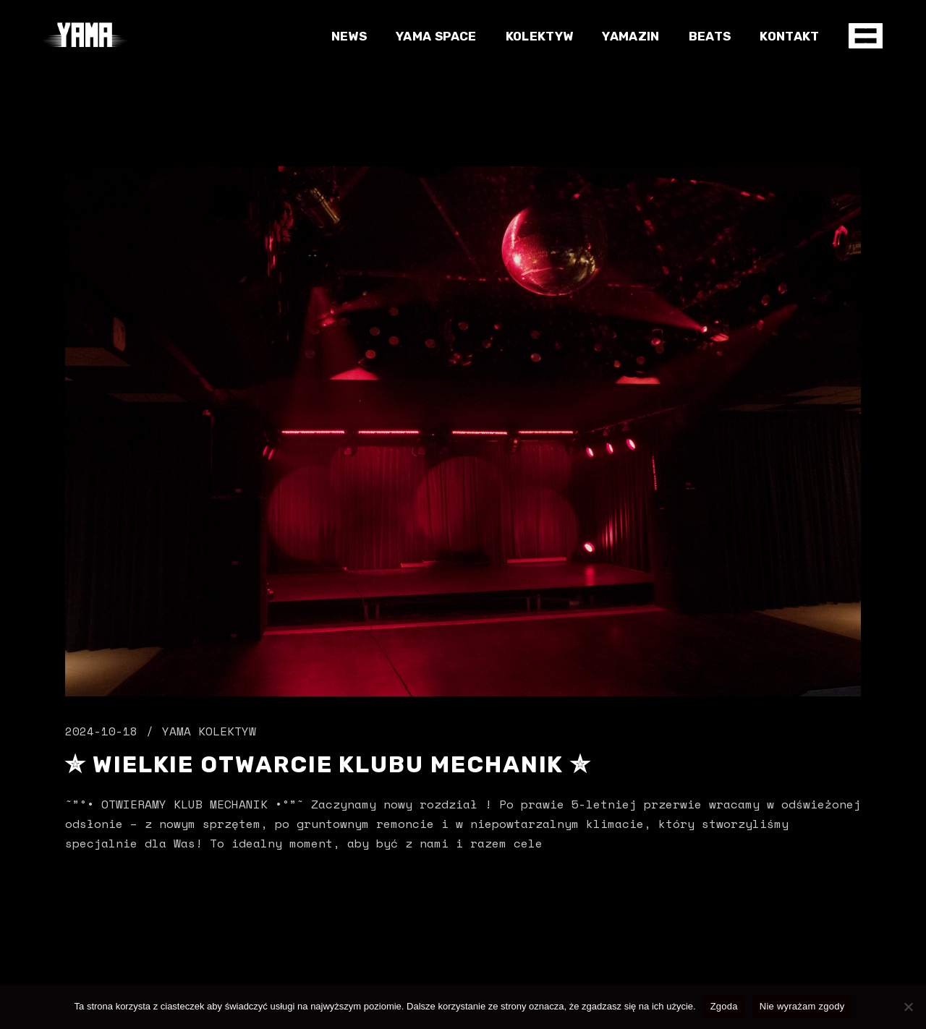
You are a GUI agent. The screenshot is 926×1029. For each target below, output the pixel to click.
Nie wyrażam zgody (802, 1006)
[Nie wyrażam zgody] (908, 1006)
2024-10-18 (101, 731)
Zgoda (724, 1006)
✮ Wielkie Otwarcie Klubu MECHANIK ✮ (328, 764)
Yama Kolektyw (209, 731)
